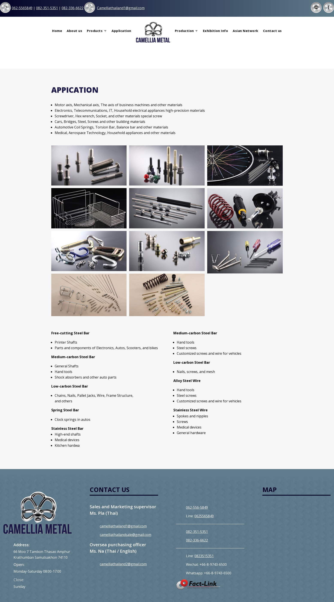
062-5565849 (22, 8)
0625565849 (204, 492)
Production (184, 31)
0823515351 (204, 532)
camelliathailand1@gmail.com (123, 502)
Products (95, 31)
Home (57, 31)
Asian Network (245, 31)
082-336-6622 (197, 516)
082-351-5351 (197, 507)
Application (121, 31)
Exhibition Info (215, 31)
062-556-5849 (197, 483)
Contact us (272, 31)
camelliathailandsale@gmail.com (125, 510)
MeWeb (212, 593)
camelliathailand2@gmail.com (123, 540)
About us (74, 31)
